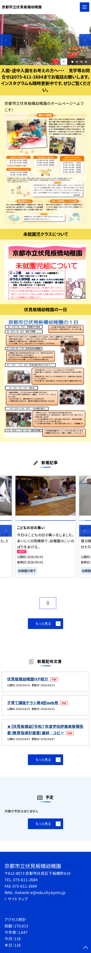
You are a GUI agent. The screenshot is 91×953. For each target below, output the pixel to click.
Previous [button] (6, 40)
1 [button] (72, 61)
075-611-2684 (25, 879)
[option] (45, 39)
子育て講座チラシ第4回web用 (33, 702)
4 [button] (86, 61)
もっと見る (43, 623)
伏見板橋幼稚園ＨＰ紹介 (28, 679)
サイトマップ (18, 899)
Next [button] (85, 40)
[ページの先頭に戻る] (85, 948)
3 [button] (81, 61)
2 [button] (77, 61)
